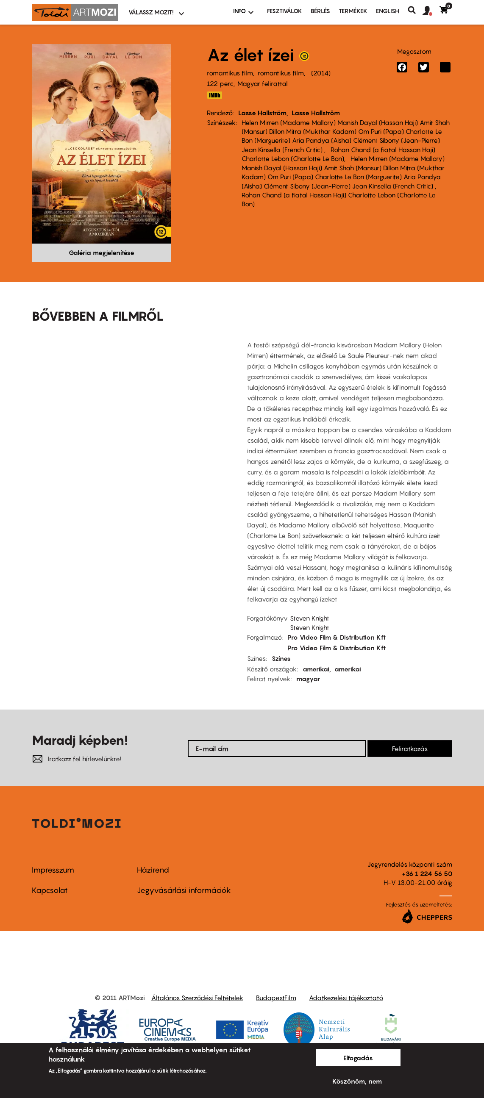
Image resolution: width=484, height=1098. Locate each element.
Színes (281, 658)
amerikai (316, 669)
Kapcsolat (50, 890)
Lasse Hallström (262, 112)
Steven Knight (309, 618)
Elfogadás (358, 1058)
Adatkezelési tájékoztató (346, 997)
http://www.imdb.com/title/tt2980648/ (214, 95)
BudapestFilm (276, 997)
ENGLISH (387, 10)
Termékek (353, 10)
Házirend (153, 869)
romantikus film (230, 73)
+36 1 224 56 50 (427, 873)
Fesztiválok (284, 10)
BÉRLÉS (320, 10)
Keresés (415, 10)
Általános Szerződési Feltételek (197, 997)
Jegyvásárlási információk (184, 890)
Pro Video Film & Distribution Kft (336, 637)
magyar (308, 678)
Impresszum (53, 869)
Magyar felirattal (262, 83)
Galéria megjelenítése (101, 252)
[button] (431, 11)
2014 (320, 73)
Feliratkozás (410, 748)
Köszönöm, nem (357, 1081)
